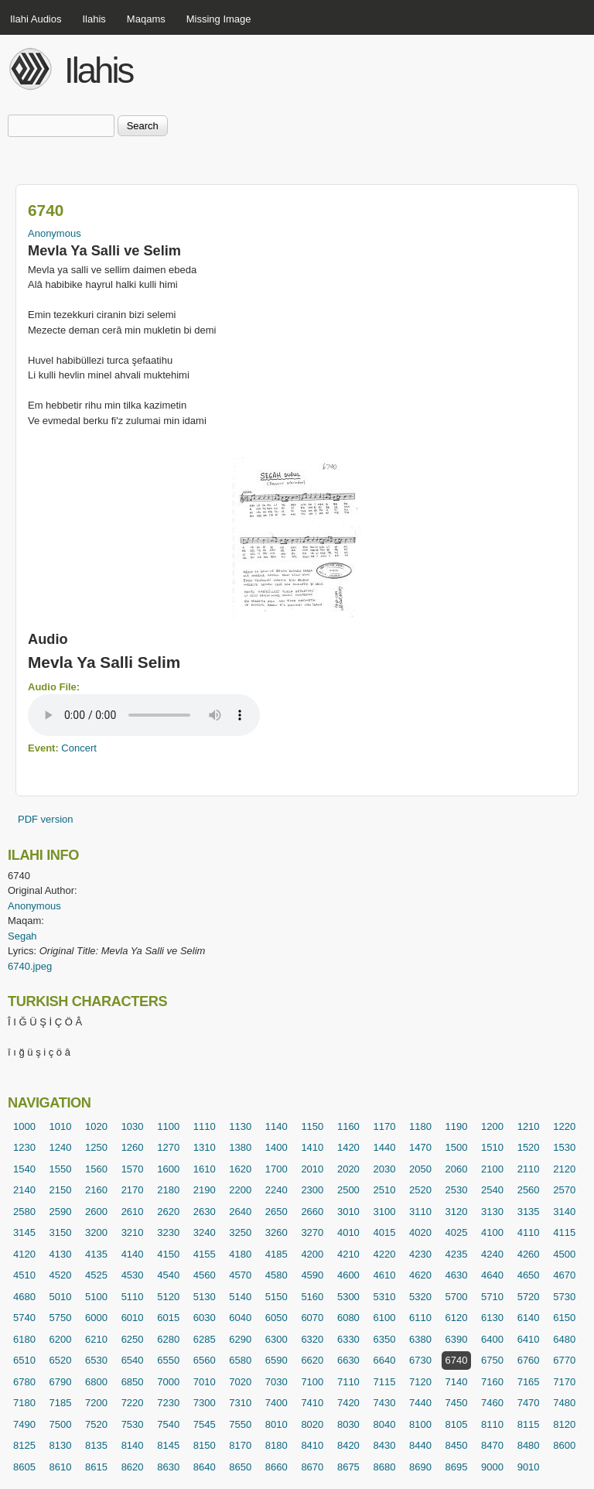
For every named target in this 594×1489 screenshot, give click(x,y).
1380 (240, 1147)
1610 (204, 1169)
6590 (276, 1360)
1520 (528, 1147)
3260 (276, 1232)
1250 (96, 1147)
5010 (61, 1296)
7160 (492, 1382)
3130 (492, 1211)
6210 (96, 1339)
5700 (457, 1296)
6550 (168, 1360)
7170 (564, 1382)
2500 (348, 1190)
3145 (24, 1232)
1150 (312, 1126)
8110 (492, 1424)
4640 (492, 1275)
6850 (132, 1382)
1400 (276, 1147)
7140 (457, 1382)
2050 (420, 1169)
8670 (312, 1467)
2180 (168, 1190)
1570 (132, 1169)
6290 (240, 1339)
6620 (312, 1360)
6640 (384, 1360)
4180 (240, 1254)
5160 (312, 1296)
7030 (276, 1382)
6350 (384, 1339)
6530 (96, 1360)
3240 (204, 1232)
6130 (492, 1317)
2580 (24, 1211)
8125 (24, 1445)
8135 (96, 1445)
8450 (457, 1445)
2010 (312, 1169)
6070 (312, 1317)
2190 (204, 1190)
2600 (96, 1211)
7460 (492, 1403)
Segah (22, 936)
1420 (348, 1147)
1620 (240, 1169)
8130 (61, 1445)
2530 (457, 1190)
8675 (348, 1467)
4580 (276, 1275)
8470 (492, 1445)
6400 (492, 1339)
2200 (240, 1190)
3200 (96, 1232)
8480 (528, 1445)
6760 (528, 1360)
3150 (61, 1232)
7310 (240, 1403)
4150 (168, 1254)
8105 (457, 1424)
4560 (204, 1275)
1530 (564, 1147)
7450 (457, 1403)
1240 (61, 1147)
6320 (312, 1339)
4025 (457, 1232)
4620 (420, 1275)
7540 (168, 1424)
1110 (204, 1126)
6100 (384, 1317)
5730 (564, 1296)
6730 (420, 1360)
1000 (24, 1126)
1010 (61, 1126)
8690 (420, 1467)
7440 (420, 1403)
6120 (457, 1317)
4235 (457, 1254)
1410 (312, 1147)
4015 (384, 1232)
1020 (96, 1126)
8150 (204, 1445)
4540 (168, 1275)
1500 (457, 1147)
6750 (492, 1360)
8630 (168, 1467)
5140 (240, 1296)
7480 (564, 1403)
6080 (348, 1317)
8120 (564, 1424)
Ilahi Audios (36, 19)
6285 (204, 1339)
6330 (348, 1339)
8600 (564, 1445)
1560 (96, 1169)
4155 (204, 1254)
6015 (168, 1317)
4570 (240, 1275)
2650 (276, 1211)
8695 (457, 1467)
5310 (384, 1296)
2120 (564, 1169)
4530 (132, 1275)
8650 (240, 1467)
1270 (168, 1147)
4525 (96, 1275)
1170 (384, 1126)
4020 (420, 1232)
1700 (276, 1169)
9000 (492, 1467)
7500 (61, 1424)
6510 (24, 1360)
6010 (132, 1317)
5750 (61, 1317)
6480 (564, 1339)
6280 (168, 1339)
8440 (420, 1445)
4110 (528, 1232)
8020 (312, 1424)
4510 (24, 1275)
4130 (61, 1254)
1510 (492, 1147)
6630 (348, 1360)
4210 (348, 1254)
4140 (132, 1254)
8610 (61, 1467)
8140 (132, 1445)
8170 (240, 1445)
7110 (348, 1382)
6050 (276, 1317)
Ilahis (94, 19)
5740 (24, 1317)
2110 (528, 1169)
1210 (528, 1126)
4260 (528, 1254)
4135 (96, 1254)
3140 (564, 1211)
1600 (168, 1169)
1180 (420, 1126)
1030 (132, 1126)
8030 (348, 1424)
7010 (204, 1382)
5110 (132, 1296)
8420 (348, 1445)
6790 (61, 1382)
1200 (492, 1126)
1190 (457, 1126)
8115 (528, 1424)
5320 (420, 1296)
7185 (61, 1403)
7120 (420, 1382)
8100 (420, 1424)
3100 (384, 1211)
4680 (24, 1296)
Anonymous (54, 233)
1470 (420, 1147)
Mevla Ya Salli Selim (104, 662)
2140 (24, 1190)
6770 (564, 1360)
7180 (24, 1403)
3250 (240, 1232)
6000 (96, 1317)
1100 (168, 1126)
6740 (457, 1360)
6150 (564, 1317)
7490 (24, 1424)
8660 (276, 1467)
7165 (528, 1382)
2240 (276, 1190)
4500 (564, 1254)
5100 (96, 1296)
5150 (276, 1296)
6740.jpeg (30, 966)
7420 (348, 1403)
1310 (204, 1147)
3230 (168, 1232)
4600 (348, 1275)
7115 (384, 1382)
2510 (384, 1190)
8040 (384, 1424)
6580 (240, 1360)
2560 (528, 1190)
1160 (348, 1126)
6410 (528, 1339)
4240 (492, 1254)
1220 (564, 1126)
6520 (61, 1360)
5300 (348, 1296)
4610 (384, 1275)
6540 (132, 1360)
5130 (204, 1296)
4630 (457, 1275)
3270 (312, 1232)
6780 (24, 1382)
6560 (204, 1360)
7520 (96, 1424)
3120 (457, 1211)
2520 (420, 1190)
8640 (204, 1467)
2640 (240, 1211)
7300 (204, 1403)
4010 (348, 1232)
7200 (96, 1403)
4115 (564, 1232)
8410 (312, 1445)
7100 (312, 1382)
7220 (132, 1403)
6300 (276, 1339)
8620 (132, 1467)
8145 (168, 1445)
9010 (528, 1467)
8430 (384, 1445)
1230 (24, 1147)
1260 (132, 1147)
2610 (132, 1211)
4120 (24, 1254)
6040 (240, 1317)
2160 (96, 1190)
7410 (312, 1403)
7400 (276, 1403)
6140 (528, 1317)
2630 (204, 1211)
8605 (24, 1467)
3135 (528, 1211)
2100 (492, 1169)
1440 (384, 1147)
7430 (384, 1403)
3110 (420, 1211)
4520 (61, 1275)
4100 (492, 1232)
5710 (492, 1296)
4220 (384, 1254)
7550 (240, 1424)
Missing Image (218, 19)
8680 (384, 1467)
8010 (276, 1424)
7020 (240, 1382)
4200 (312, 1254)
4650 (528, 1275)
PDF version (45, 819)
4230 (420, 1254)
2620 (168, 1211)
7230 (168, 1403)
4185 (276, 1254)
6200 (61, 1339)
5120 (168, 1296)
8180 (276, 1445)
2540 (492, 1190)
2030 (384, 1169)
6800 (96, 1382)
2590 (61, 1211)
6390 (457, 1339)
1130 (240, 1126)
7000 (168, 1382)
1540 (24, 1169)
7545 (204, 1424)
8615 (96, 1467)
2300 (312, 1190)
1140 (276, 1126)
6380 (420, 1339)
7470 (528, 1403)
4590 (312, 1275)
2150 (61, 1190)
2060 (457, 1169)
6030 (204, 1317)
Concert (79, 748)
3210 (132, 1232)
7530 (132, 1424)
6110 (420, 1317)
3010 (348, 1211)
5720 (528, 1296)
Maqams (146, 19)
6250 (132, 1339)
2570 (564, 1190)
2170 (132, 1190)
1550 (61, 1169)
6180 (24, 1339)
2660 (312, 1211)
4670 (564, 1275)
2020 (348, 1169)
